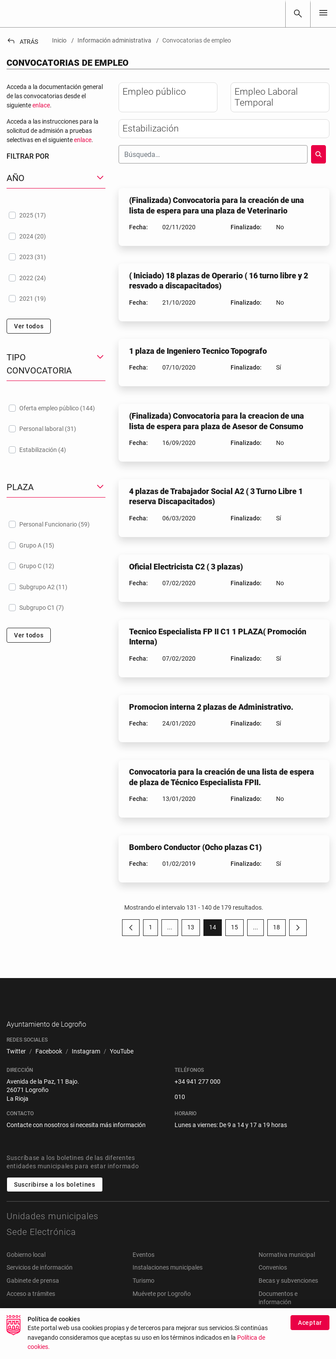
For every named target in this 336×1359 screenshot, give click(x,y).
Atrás (22, 41)
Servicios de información (40, 1281)
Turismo (143, 1294)
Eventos (143, 1268)
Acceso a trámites (31, 1307)
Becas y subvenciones (288, 1294)
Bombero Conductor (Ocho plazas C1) (195, 847)
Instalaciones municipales (168, 1281)
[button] (56, 178)
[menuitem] (16, 1065)
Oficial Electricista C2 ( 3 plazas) (186, 566)
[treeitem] (56, 215)
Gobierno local (26, 1268)
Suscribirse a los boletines (54, 1198)
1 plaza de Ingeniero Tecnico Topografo (198, 351)
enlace (41, 105)
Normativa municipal (287, 1268)
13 (193, 929)
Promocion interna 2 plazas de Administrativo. (211, 707)
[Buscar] (298, 13)
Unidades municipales (52, 1229)
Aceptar (310, 1322)
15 (237, 929)
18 (279, 929)
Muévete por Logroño (162, 1307)
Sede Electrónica (41, 1245)
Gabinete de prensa (33, 1294)
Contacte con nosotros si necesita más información (76, 1138)
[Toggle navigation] (323, 13)
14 (215, 929)
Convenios (273, 1281)
